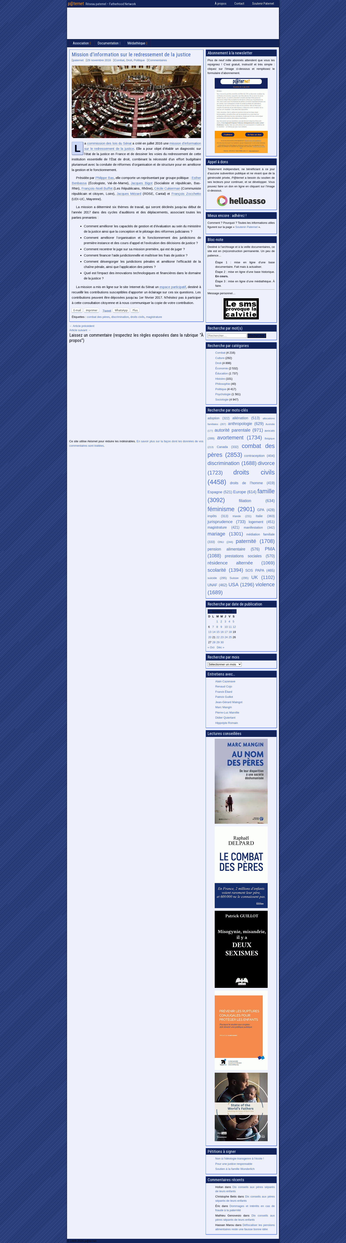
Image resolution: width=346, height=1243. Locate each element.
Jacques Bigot (141, 183)
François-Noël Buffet (97, 188)
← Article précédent (81, 326)
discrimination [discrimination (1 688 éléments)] (232, 463)
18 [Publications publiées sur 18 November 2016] (230, 632)
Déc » (220, 647)
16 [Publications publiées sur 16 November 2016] (222, 632)
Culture (220, 358)
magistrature (154, 317)
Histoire (220, 378)
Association (81, 43)
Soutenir (246, 227)
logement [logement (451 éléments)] (262, 522)
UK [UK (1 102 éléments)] (263, 577)
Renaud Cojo (223, 686)
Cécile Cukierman (167, 188)
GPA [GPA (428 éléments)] (266, 510)
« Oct (211, 647)
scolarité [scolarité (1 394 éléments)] (225, 570)
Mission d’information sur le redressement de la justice (131, 54)
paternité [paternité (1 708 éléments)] (255, 541)
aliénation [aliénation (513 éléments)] (246, 418)
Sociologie (222, 399)
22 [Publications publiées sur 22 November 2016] (217, 637)
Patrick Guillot (224, 696)
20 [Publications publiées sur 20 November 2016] (209, 637)
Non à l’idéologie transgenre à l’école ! (239, 1158)
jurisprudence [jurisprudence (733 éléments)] (227, 521)
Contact (239, 3)
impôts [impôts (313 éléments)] (218, 516)
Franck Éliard (223, 691)
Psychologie (223, 394)
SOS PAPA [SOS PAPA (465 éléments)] (260, 570)
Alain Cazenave (225, 681)
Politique (139, 60)
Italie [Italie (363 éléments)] (265, 516)
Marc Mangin (223, 707)
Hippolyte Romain (226, 723)
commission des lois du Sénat (109, 143)
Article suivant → (80, 330)
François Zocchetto (186, 193)
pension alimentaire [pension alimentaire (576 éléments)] (234, 549)
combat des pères (98, 317)
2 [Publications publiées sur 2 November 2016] (221, 621)
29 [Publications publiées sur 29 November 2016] (217, 642)
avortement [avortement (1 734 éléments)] (239, 437)
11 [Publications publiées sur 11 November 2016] (230, 626)
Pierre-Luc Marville (227, 712)
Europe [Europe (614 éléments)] (244, 492)
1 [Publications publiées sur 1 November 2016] (217, 621)
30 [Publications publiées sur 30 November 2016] (222, 642)
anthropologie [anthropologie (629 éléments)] (245, 423)
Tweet (106, 310)
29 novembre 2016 (99, 60)
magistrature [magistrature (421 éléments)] (223, 527)
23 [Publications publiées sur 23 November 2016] (222, 637)
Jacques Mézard (129, 193)
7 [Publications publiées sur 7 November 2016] (213, 626)
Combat (120, 60)
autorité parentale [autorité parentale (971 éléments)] (238, 430)
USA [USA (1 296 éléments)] (241, 584)
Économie (221, 368)
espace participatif (173, 287)
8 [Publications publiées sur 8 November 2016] (217, 626)
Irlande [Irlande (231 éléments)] (242, 516)
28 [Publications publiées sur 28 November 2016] (213, 642)
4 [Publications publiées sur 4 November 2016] (229, 621)
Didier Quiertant (225, 717)
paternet (78, 60)
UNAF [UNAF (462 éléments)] (217, 585)
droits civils (137, 317)
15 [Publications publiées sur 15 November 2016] (217, 632)
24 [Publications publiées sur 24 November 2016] (226, 637)
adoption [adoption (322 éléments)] (219, 418)
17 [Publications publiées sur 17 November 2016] (226, 632)
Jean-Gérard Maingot (229, 702)
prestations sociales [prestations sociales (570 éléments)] (250, 556)
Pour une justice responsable (233, 1163)
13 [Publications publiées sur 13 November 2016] (209, 632)
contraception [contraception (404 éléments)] (259, 455)
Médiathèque (136, 43)
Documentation (108, 43)
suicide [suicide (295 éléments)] (217, 578)
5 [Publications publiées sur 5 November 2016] (233, 621)
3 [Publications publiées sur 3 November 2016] (225, 621)
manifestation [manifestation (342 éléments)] (259, 527)
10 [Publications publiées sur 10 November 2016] (226, 626)
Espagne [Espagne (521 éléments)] (220, 492)
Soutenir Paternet (263, 3)
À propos (220, 3)
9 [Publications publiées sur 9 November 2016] (221, 626)
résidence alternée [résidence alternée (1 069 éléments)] (241, 562)
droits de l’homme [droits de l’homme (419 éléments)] (252, 483)
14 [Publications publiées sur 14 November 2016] (213, 632)
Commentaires (157, 60)
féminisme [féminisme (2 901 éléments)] (231, 509)
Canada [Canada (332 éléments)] (228, 447)
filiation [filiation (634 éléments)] (257, 501)
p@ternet (76, 3)
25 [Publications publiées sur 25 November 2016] (230, 637)
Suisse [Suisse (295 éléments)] (239, 578)
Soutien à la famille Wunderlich (235, 1169)
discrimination (120, 317)
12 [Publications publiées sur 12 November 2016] (234, 626)
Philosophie (222, 383)
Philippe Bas (104, 178)
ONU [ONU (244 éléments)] (225, 542)
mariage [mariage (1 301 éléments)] (225, 534)
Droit (129, 60)
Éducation (221, 373)
